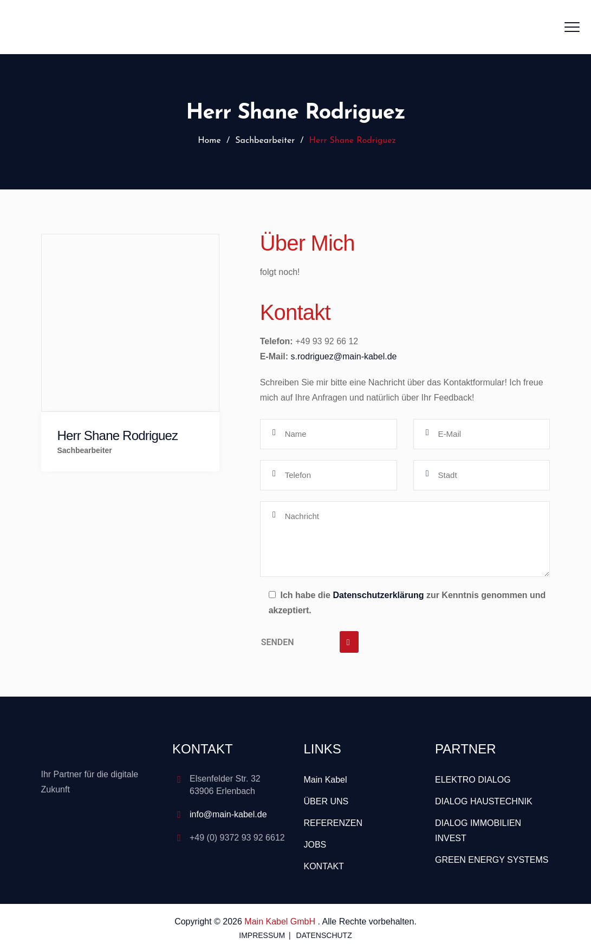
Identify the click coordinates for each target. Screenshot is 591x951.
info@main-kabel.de (228, 814)
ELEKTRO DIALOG (473, 779)
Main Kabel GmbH (280, 921)
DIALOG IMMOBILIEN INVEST (478, 830)
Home (208, 140)
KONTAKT (324, 866)
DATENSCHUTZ (324, 935)
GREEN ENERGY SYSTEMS (492, 859)
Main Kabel (325, 779)
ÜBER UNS (326, 801)
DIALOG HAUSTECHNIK (483, 801)
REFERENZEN (333, 823)
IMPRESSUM (262, 935)
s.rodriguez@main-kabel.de (344, 356)
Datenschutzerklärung (378, 595)
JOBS (315, 844)
